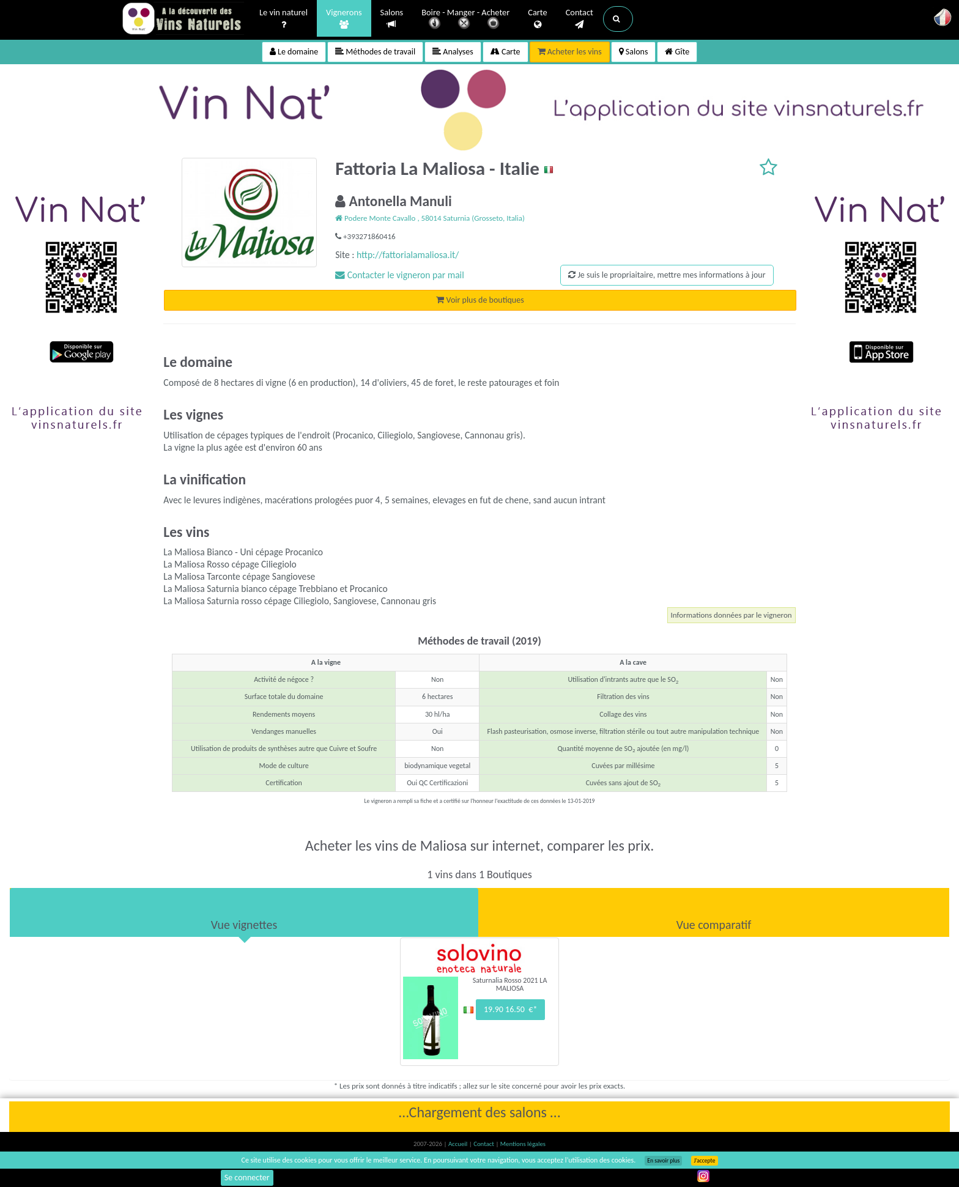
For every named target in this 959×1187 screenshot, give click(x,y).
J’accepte (704, 1160)
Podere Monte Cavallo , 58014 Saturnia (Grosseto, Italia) (430, 218)
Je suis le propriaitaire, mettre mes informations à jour (666, 275)
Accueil (458, 1144)
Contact (579, 19)
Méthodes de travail (375, 51)
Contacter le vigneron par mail (399, 275)
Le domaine (294, 51)
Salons (392, 18)
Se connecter (247, 1177)
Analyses (452, 51)
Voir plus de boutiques (480, 300)
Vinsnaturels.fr (183, 19)
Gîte (677, 51)
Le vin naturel (283, 19)
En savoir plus (663, 1160)
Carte (537, 19)
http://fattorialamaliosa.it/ (408, 255)
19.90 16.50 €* (510, 1009)
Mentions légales (523, 1144)
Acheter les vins (570, 51)
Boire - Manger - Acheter (465, 20)
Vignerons (344, 19)
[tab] (244, 912)
